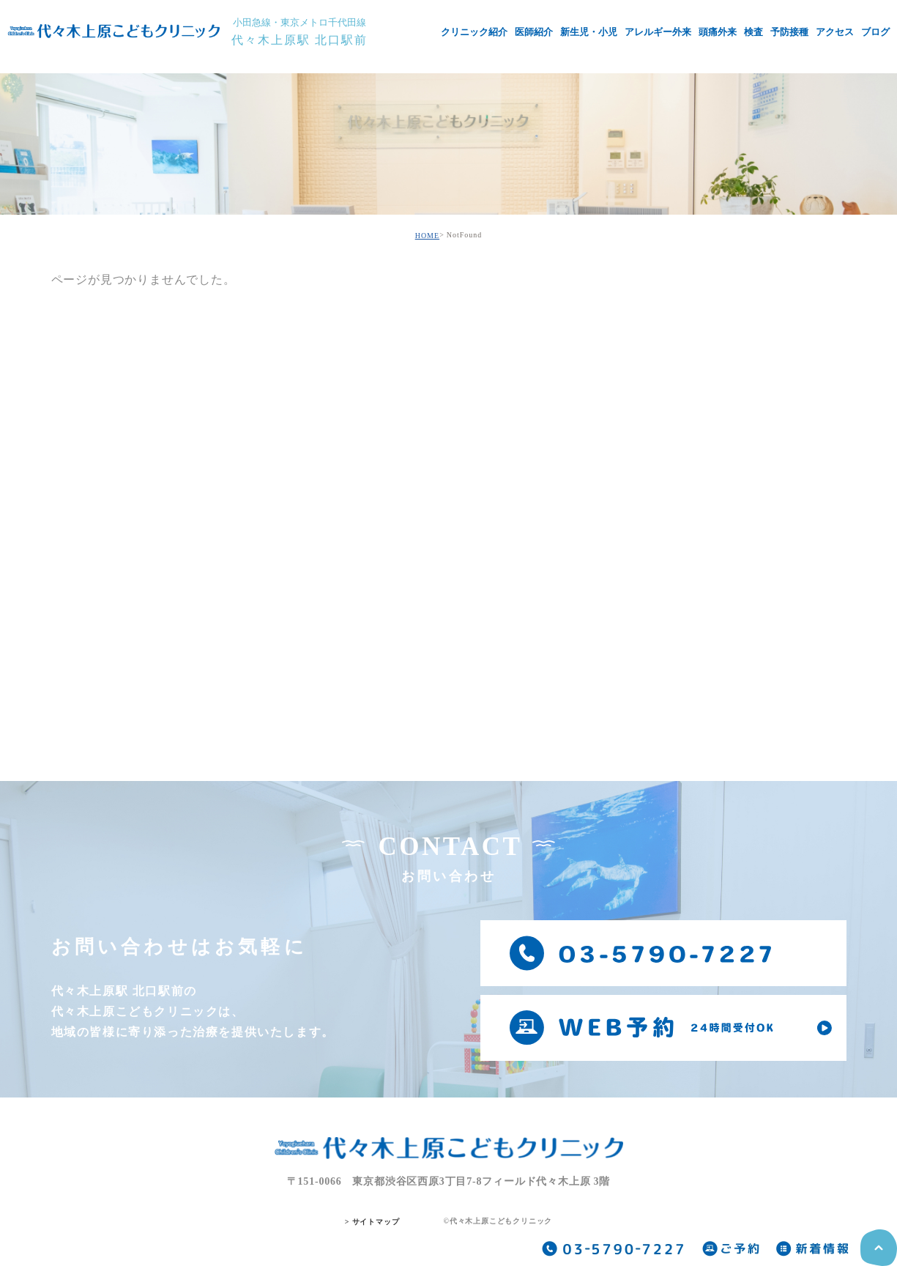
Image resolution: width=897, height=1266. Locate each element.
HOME (427, 236)
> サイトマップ (372, 1222)
